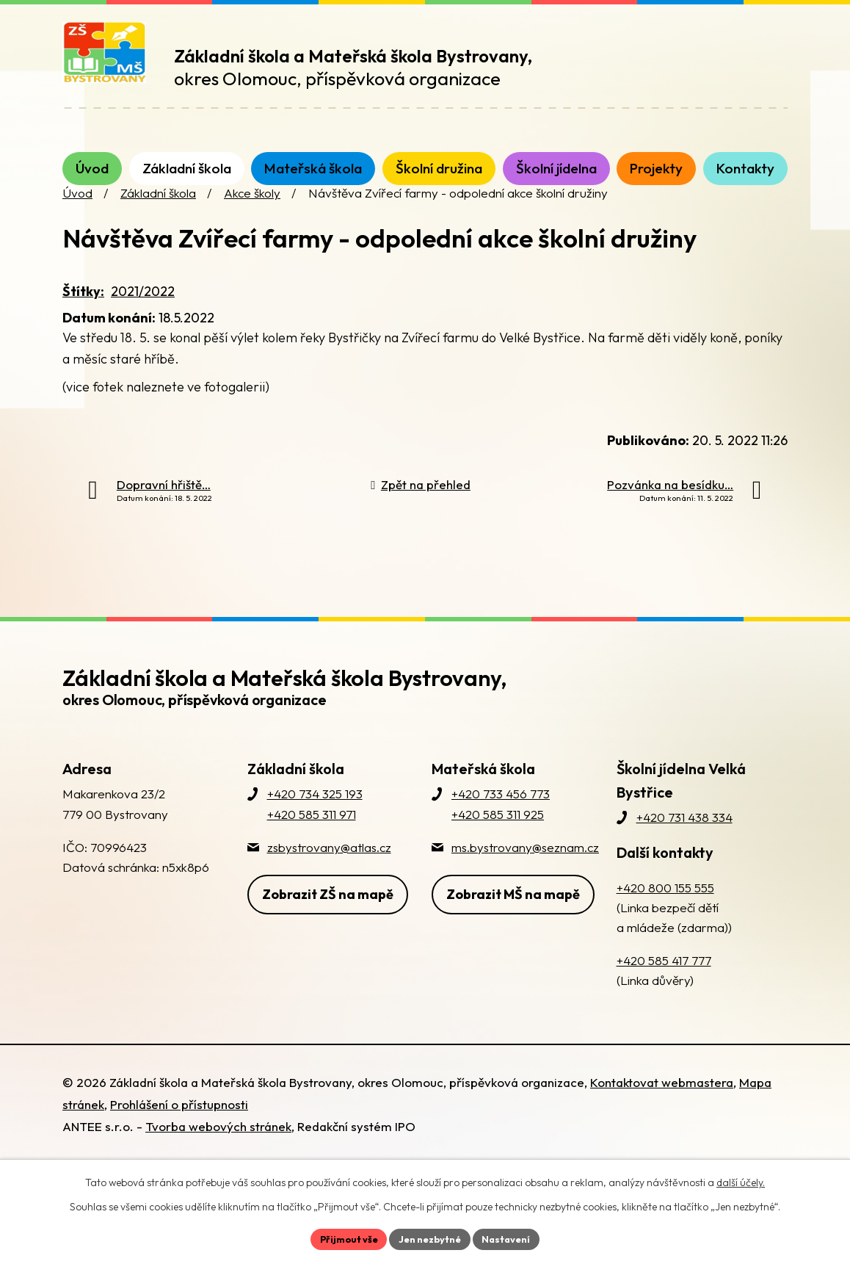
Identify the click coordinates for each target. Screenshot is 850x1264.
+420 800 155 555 (665, 912)
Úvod (77, 218)
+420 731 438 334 (684, 843)
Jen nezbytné (430, 1237)
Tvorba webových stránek (218, 1151)
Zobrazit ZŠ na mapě (327, 914)
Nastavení (513, 1237)
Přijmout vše (341, 1237)
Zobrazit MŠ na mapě (513, 914)
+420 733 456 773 (500, 819)
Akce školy (252, 218)
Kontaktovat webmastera (661, 1107)
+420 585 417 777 (664, 986)
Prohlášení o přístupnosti (179, 1129)
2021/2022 (143, 316)
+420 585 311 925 (497, 839)
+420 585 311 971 (311, 839)
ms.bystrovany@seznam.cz (525, 872)
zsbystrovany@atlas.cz (329, 872)
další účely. (740, 1180)
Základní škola (158, 218)
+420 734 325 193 (315, 819)
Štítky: (83, 316)
